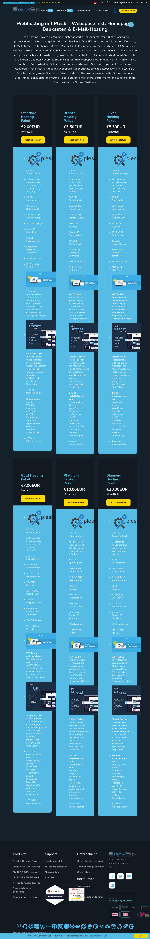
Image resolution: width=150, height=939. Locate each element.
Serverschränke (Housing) (22, 890)
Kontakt (49, 877)
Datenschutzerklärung (90, 896)
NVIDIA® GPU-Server (26, 872)
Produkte (62, 10)
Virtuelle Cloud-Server (26, 883)
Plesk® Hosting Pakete (26, 861)
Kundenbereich (53, 861)
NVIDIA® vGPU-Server (26, 877)
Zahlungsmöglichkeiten (90, 866)
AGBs (80, 891)
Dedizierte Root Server (26, 866)
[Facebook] (112, 876)
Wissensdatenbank (56, 866)
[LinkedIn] (112, 885)
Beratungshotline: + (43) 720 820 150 (130, 2)
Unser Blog (83, 872)
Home (44, 10)
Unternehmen (83, 10)
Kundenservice (101, 10)
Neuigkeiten (52, 872)
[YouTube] (129, 876)
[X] (120, 876)
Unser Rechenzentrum (50, 2)
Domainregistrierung (25, 897)
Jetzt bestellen (33, 139)
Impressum (83, 886)
